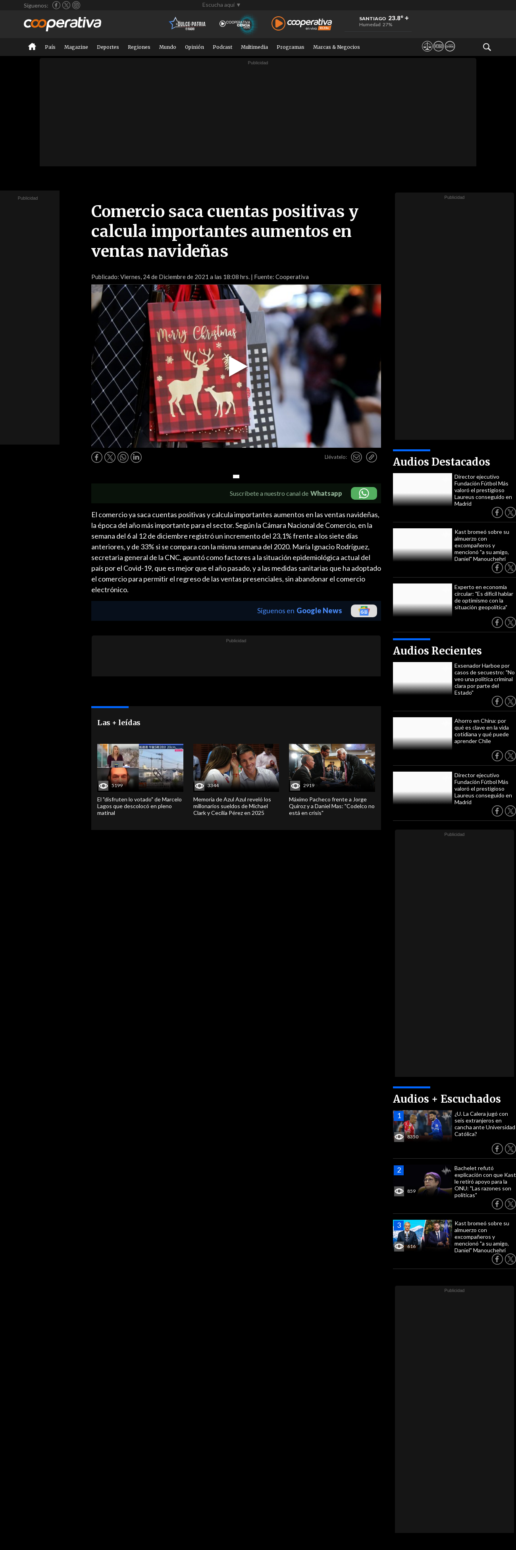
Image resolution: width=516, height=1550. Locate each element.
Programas (290, 47)
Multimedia (254, 47)
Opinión (194, 47)
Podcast (222, 47)
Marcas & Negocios (336, 47)
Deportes (108, 47)
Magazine (76, 47)
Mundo (167, 47)
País (50, 47)
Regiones (139, 47)
